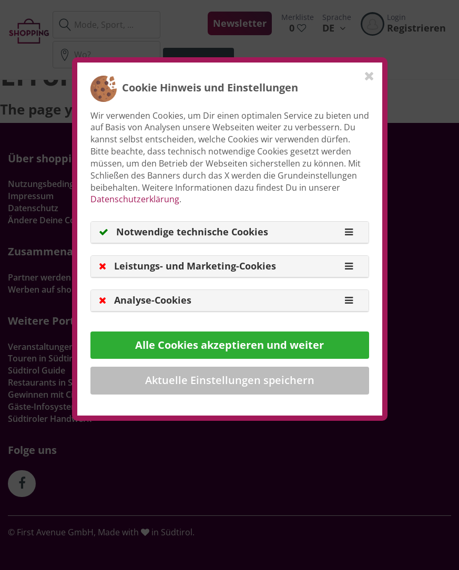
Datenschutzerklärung (134, 199)
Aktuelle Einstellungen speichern (229, 380)
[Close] (369, 75)
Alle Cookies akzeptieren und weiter (229, 345)
